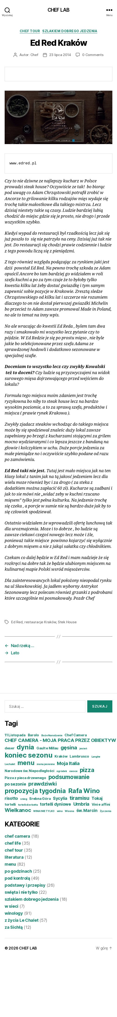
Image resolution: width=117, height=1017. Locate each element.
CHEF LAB (58, 9)
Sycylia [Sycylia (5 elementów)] (60, 798)
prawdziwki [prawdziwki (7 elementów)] (42, 783)
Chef (34, 55)
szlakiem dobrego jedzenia (69, 31)
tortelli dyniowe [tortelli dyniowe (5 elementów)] (55, 804)
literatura (14, 857)
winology (14, 913)
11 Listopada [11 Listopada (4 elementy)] (15, 735)
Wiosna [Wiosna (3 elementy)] (69, 811)
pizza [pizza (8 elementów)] (87, 769)
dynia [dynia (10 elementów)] (25, 747)
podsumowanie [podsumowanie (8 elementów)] (69, 776)
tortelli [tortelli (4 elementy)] (10, 804)
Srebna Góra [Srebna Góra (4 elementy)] (40, 799)
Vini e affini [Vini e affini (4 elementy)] (101, 804)
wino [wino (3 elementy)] (60, 811)
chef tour (30, 31)
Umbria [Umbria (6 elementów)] (81, 804)
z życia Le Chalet (21, 920)
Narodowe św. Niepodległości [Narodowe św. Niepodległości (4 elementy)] (29, 771)
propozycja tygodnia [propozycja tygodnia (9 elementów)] (35, 790)
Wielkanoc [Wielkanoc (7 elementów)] (18, 810)
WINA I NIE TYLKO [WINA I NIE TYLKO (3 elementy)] (44, 811)
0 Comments (92, 55)
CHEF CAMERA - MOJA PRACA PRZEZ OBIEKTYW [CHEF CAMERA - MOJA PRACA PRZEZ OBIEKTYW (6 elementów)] (60, 740)
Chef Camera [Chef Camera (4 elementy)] (76, 735)
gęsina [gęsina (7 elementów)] (69, 747)
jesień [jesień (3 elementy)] (83, 748)
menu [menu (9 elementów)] (26, 762)
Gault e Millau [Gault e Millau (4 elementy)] (47, 748)
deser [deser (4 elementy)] (10, 748)
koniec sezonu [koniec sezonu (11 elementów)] (28, 755)
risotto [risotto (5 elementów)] (11, 798)
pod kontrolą (17, 878)
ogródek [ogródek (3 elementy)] (61, 771)
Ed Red (17, 622)
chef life (13, 843)
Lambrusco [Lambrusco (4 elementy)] (79, 756)
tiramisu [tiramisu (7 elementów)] (79, 798)
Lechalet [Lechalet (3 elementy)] (10, 764)
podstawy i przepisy (25, 885)
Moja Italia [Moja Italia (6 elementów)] (68, 763)
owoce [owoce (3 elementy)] (73, 771)
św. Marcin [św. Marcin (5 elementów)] (87, 810)
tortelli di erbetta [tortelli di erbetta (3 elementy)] (28, 804)
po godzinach (18, 871)
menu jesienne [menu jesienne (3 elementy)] (46, 764)
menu (10, 864)
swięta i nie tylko (21, 892)
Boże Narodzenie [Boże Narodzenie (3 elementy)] (51, 735)
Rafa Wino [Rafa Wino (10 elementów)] (84, 791)
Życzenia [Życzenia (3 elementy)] (105, 811)
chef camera (17, 836)
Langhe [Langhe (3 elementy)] (95, 756)
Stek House (67, 622)
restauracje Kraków (40, 622)
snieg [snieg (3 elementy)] (23, 799)
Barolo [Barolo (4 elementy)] (33, 735)
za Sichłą (14, 927)
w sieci (11, 906)
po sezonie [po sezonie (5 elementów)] (15, 784)
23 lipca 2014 (60, 55)
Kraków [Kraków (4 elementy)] (61, 756)
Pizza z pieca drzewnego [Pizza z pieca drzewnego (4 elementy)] (25, 778)
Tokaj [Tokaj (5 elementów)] (97, 798)
